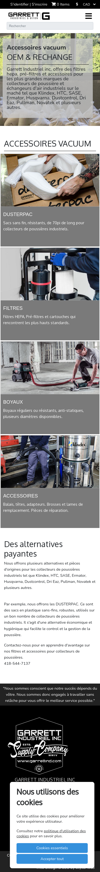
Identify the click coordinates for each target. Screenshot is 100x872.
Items (60, 4)
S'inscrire (39, 4)
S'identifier (20, 4)
